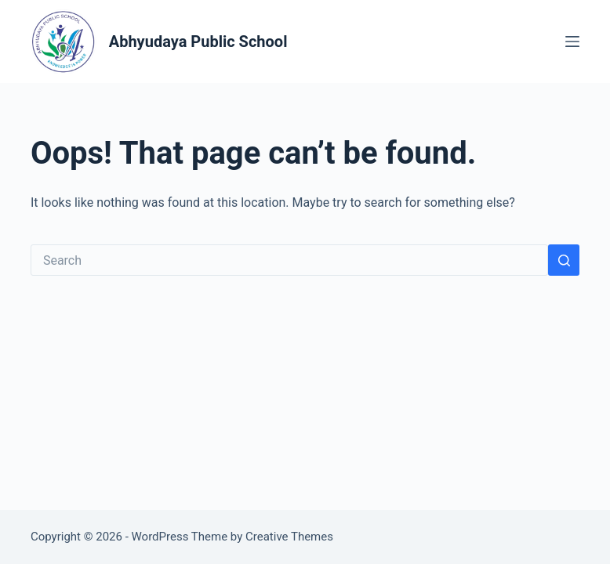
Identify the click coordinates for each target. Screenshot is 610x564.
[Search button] (563, 260)
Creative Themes (289, 537)
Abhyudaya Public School (198, 41)
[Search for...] (289, 260)
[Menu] (572, 41)
